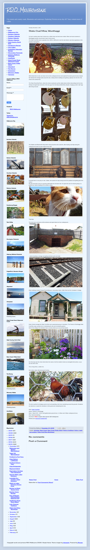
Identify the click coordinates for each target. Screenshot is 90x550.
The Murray (11, 68)
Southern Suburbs (14, 36)
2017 (10, 439)
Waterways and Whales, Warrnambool (14, 449)
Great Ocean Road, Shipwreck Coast (14, 60)
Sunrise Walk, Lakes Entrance (16, 475)
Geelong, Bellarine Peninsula (14, 55)
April (11, 528)
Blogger (80, 542)
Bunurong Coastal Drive (41, 418)
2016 (10, 442)
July (11, 521)
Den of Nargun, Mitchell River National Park (14, 497)
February (13, 532)
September (13, 516)
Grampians (11, 70)
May (11, 525)
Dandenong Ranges (14, 45)
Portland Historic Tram (15, 463)
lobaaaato (66, 542)
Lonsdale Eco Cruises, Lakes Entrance (15, 479)
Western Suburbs (13, 40)
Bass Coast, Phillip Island (14, 64)
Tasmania (11, 74)
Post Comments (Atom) (45, 482)
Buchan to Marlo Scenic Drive (15, 489)
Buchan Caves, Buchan (14, 492)
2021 (10, 430)
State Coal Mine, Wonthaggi (15, 508)
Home (56, 479)
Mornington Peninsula (15, 52)
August (12, 519)
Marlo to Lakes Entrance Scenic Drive (15, 485)
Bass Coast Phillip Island (55, 430)
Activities (36, 430)
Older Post (79, 479)
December (13, 446)
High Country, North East (14, 42)
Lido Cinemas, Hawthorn (14, 505)
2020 (10, 433)
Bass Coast (43, 430)
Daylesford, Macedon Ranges (15, 50)
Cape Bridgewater (15, 466)
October (12, 514)
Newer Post (32, 479)
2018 (10, 437)
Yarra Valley (12, 47)
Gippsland (11, 66)
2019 (10, 435)
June (11, 523)
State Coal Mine (36, 409)
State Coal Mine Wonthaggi (45, 432)
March (12, 530)
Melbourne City (13, 32)
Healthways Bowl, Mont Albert (15, 501)
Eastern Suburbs (13, 38)
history (76, 430)
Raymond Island (15, 468)
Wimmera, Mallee (13, 72)
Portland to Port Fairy (16, 457)
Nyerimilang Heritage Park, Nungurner (16, 471)
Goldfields (11, 58)
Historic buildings (68, 430)
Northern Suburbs (14, 34)
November (13, 512)
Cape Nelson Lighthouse (14, 459)
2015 (10, 444)
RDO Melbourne (26, 10)
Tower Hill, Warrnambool (14, 454)
